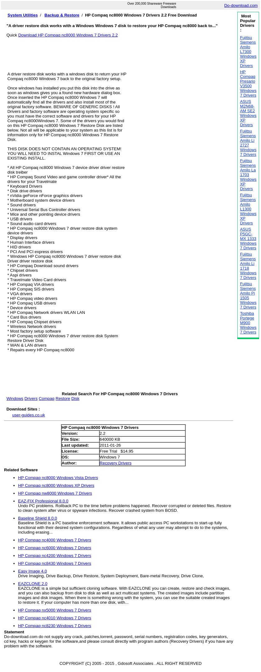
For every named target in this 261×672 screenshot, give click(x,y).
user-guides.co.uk (28, 415)
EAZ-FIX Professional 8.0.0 (43, 501)
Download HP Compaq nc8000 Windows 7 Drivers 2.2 (68, 35)
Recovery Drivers (115, 463)
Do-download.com (241, 5)
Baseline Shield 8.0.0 (37, 518)
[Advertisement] (120, 51)
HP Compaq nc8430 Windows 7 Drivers (54, 563)
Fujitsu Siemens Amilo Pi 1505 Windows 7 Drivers (248, 295)
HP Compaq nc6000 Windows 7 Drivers (54, 547)
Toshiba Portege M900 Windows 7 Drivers (248, 322)
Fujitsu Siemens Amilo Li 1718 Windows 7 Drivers (248, 266)
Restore (63, 398)
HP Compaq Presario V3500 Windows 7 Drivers (248, 84)
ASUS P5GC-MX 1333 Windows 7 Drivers (248, 238)
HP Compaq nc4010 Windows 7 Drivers (54, 618)
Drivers (30, 398)
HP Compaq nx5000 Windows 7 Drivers (54, 610)
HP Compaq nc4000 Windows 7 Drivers (54, 540)
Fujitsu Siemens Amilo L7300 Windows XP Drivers (248, 51)
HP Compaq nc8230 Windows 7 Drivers (54, 625)
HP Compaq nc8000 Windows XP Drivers (56, 485)
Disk (75, 398)
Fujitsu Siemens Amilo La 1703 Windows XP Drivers (248, 174)
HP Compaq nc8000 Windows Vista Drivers (58, 477)
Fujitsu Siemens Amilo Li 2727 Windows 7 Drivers (248, 143)
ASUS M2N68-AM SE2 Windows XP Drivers (248, 113)
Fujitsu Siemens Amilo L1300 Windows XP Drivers (248, 209)
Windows (15, 398)
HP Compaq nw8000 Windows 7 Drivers (55, 493)
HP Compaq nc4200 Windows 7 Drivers (54, 555)
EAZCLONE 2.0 (32, 583)
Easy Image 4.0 (32, 571)
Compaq (46, 398)
